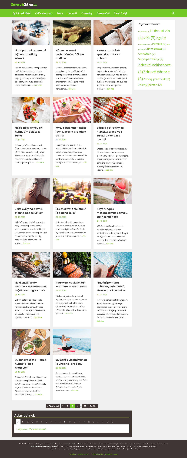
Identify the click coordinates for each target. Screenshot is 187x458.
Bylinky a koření (22, 13)
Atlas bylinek (24, 415)
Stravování (103, 13)
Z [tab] (112, 421)
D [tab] (37, 421)
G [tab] (46, 421)
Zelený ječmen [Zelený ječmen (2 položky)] (150, 85)
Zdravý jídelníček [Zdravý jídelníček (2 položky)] (156, 79)
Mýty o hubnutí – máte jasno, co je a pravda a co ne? (71, 131)
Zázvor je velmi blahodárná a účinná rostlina (70, 54)
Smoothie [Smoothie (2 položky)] (146, 54)
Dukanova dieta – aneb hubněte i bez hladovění (30, 364)
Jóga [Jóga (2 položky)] (161, 38)
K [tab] (60, 421)
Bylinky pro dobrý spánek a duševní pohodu (108, 54)
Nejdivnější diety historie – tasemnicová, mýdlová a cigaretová (31, 286)
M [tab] (70, 421)
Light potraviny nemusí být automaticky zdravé (30, 54)
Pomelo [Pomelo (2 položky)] (159, 44)
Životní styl (120, 13)
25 (85, 406)
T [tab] (102, 421)
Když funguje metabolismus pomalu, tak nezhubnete (112, 213)
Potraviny (87, 13)
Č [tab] (32, 421)
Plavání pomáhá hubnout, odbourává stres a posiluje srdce (111, 286)
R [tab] (84, 421)
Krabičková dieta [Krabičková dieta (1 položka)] (145, 44)
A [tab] (18, 421)
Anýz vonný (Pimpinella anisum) (32, 429)
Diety (60, 13)
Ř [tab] (89, 421)
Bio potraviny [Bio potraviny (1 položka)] (143, 32)
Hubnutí (72, 13)
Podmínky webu (97, 454)
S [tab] (93, 421)
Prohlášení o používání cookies (79, 454)
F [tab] (41, 421)
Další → (93, 406)
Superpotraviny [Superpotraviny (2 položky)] (150, 59)
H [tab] (51, 421)
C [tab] (27, 421)
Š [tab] (98, 421)
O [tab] (75, 421)
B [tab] (23, 421)
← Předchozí (53, 406)
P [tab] (79, 421)
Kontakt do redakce (111, 454)
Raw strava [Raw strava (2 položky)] (156, 49)
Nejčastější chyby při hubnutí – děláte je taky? (28, 131)
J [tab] (55, 421)
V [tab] (107, 421)
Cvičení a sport (43, 13)
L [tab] (64, 421)
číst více (38, 85)
